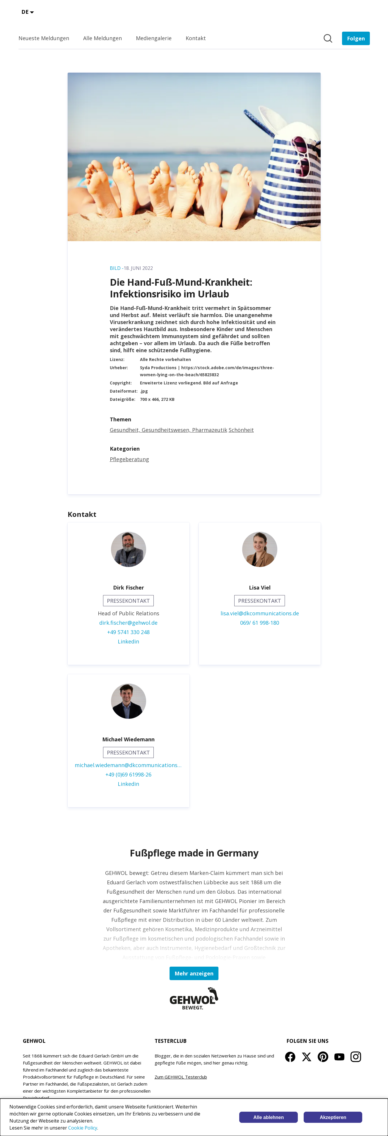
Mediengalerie (154, 38)
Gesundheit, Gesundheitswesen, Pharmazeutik (168, 429)
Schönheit (241, 429)
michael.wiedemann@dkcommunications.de (128, 765)
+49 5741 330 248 (128, 632)
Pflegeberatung (129, 459)
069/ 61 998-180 (259, 622)
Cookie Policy (82, 1128)
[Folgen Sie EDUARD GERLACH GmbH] (356, 38)
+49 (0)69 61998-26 (128, 774)
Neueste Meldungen (43, 38)
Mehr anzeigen (194, 973)
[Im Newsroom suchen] (328, 38)
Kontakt (196, 38)
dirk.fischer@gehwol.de (128, 622)
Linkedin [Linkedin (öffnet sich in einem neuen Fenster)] (128, 641)
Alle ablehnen (268, 1117)
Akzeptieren (333, 1117)
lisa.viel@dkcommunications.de (260, 613)
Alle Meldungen (102, 38)
